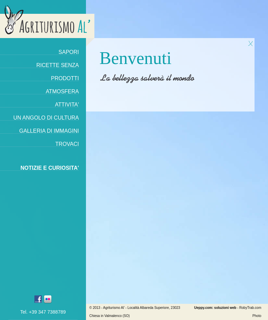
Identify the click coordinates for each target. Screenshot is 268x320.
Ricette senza (57, 65)
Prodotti (65, 78)
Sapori (69, 52)
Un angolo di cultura (46, 118)
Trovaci (67, 144)
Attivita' (67, 104)
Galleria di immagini (49, 131)
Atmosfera (62, 91)
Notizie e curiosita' (50, 168)
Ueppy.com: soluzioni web (215, 308)
